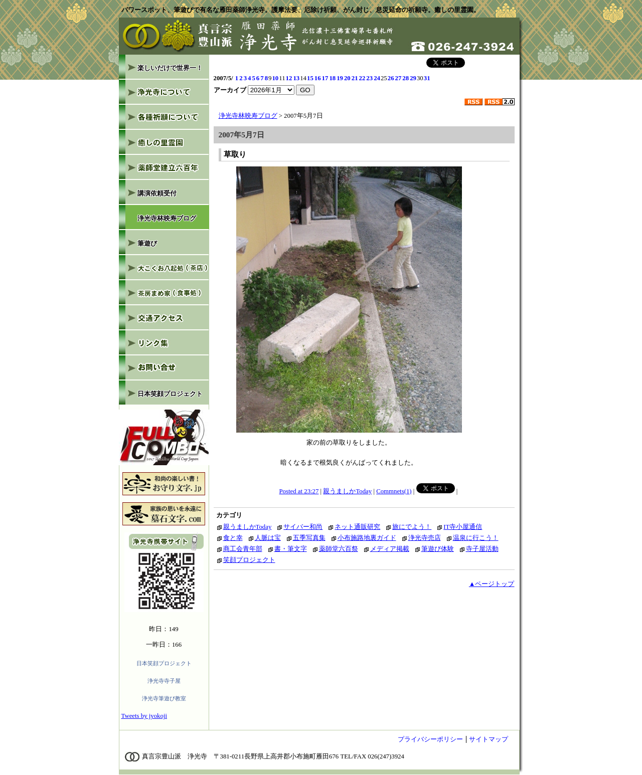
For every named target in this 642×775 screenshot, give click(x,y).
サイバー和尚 (303, 526)
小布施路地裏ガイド (367, 537)
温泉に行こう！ (476, 537)
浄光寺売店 (424, 537)
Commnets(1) (393, 491)
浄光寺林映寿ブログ (248, 115)
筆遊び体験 (437, 548)
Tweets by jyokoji (144, 715)
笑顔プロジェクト (249, 559)
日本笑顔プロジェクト (164, 663)
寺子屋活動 (482, 548)
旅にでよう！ (411, 526)
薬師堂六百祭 (338, 548)
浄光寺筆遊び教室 (164, 698)
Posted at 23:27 (299, 491)
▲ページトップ (492, 584)
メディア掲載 (389, 548)
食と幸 (233, 537)
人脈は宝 (268, 537)
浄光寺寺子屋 (164, 681)
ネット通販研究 (357, 526)
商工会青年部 (242, 548)
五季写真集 (309, 537)
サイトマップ (488, 739)
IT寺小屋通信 (462, 526)
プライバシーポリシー (430, 739)
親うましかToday (347, 491)
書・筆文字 (290, 548)
